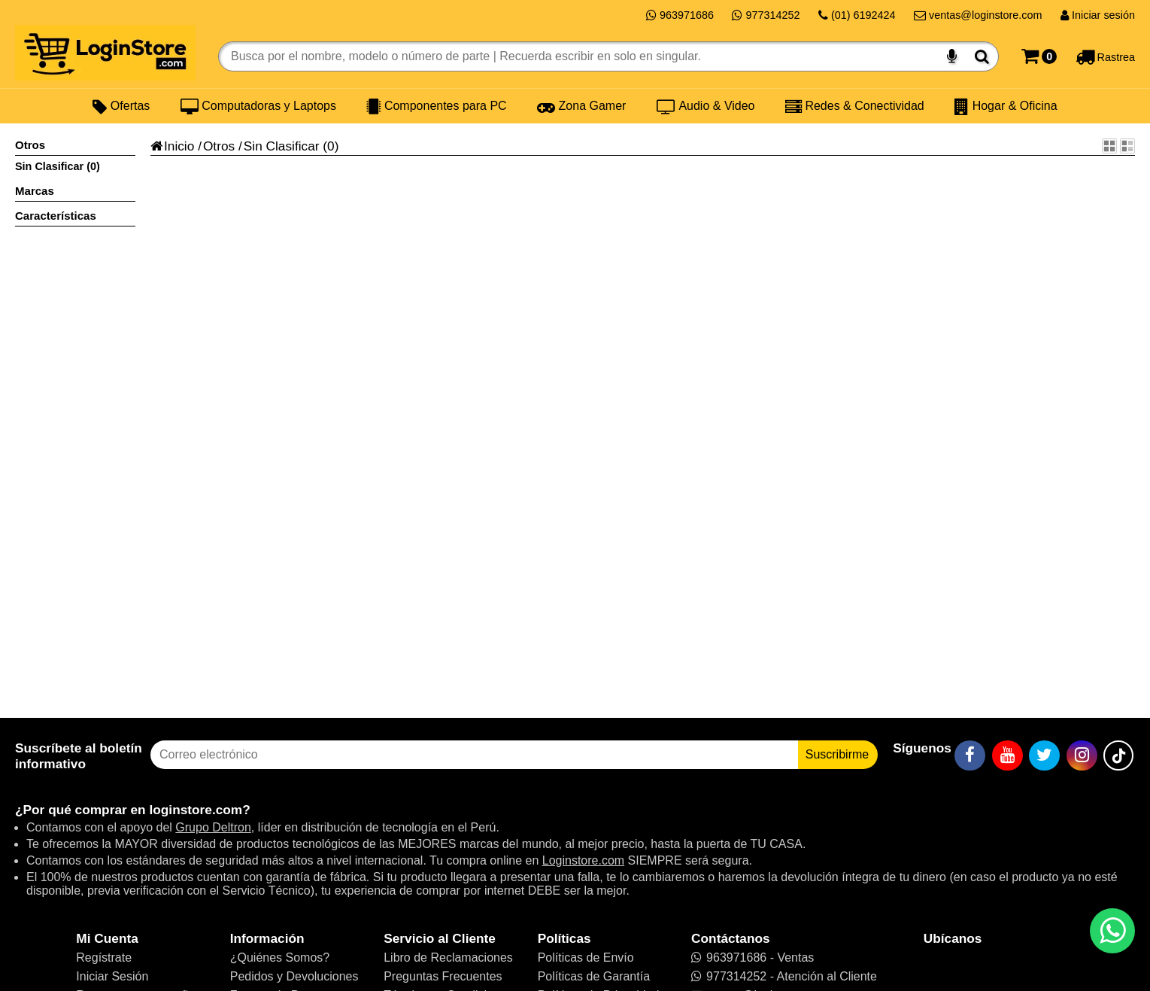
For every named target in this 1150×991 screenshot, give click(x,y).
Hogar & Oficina (1005, 106)
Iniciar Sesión (112, 976)
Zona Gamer (581, 106)
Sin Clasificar (282, 146)
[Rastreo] (1105, 56)
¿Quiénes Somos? (280, 957)
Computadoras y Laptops (258, 106)
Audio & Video (706, 106)
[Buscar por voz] (952, 56)
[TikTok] (1118, 755)
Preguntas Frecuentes (443, 976)
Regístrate (104, 957)
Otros (219, 146)
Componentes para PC (436, 106)
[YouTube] (1007, 755)
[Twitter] (1044, 755)
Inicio (172, 146)
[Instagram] (1082, 755)
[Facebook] (969, 755)
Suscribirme (837, 754)
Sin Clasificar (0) (57, 166)
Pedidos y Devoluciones (294, 976)
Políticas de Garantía (594, 976)
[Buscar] (982, 56)
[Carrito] (1039, 56)
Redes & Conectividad (854, 106)
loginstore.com (195, 809)
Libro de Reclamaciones (448, 957)
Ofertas (121, 106)
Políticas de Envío (586, 957)
